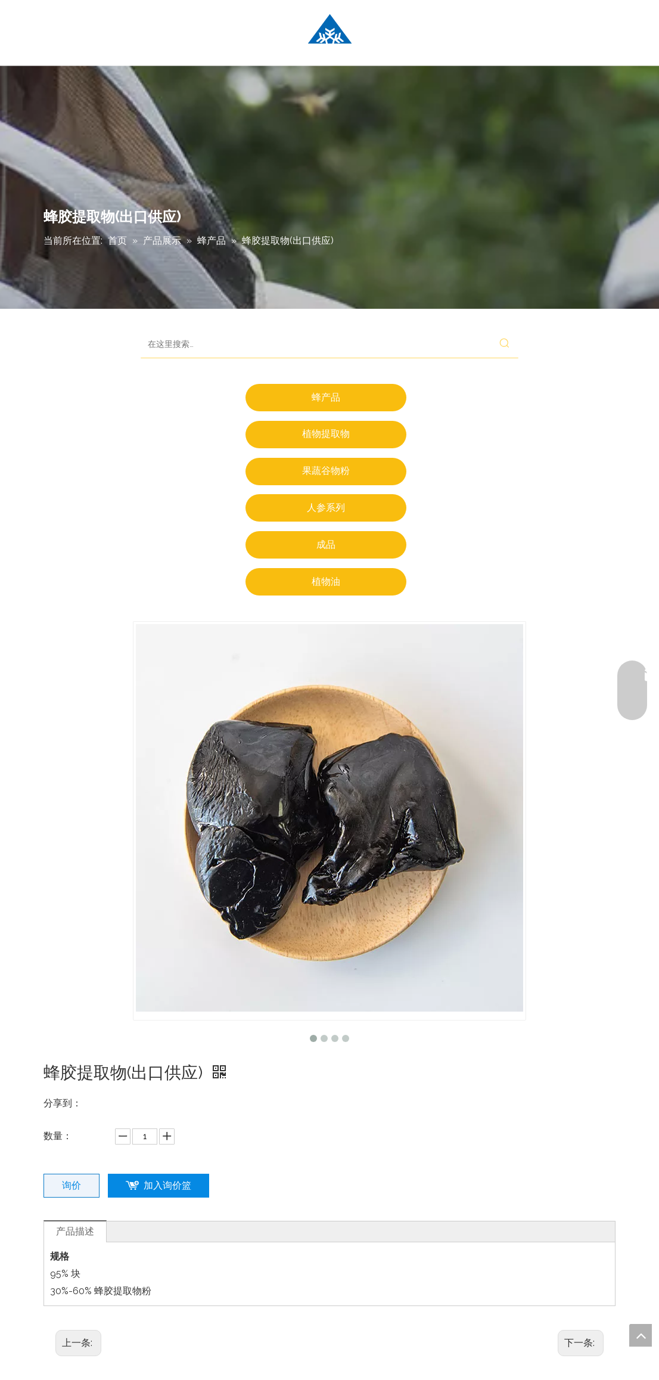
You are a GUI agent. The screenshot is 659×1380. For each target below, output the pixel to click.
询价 (71, 1185)
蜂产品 (326, 397)
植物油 (326, 581)
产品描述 (75, 1231)
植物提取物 (326, 433)
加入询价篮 (167, 1185)
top (640, 1335)
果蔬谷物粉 (326, 470)
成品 (325, 544)
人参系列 (326, 507)
